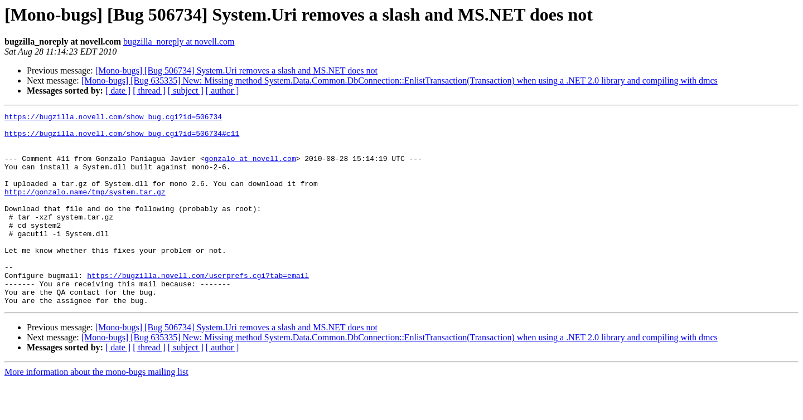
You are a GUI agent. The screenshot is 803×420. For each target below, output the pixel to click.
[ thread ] (149, 90)
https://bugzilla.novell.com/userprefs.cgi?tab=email (198, 309)
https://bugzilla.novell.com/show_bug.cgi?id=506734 (113, 118)
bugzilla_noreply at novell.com (179, 41)
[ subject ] (186, 90)
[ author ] (222, 90)
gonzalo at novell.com (250, 168)
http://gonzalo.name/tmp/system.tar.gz (85, 208)
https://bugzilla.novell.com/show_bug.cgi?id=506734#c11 (121, 138)
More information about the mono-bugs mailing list (96, 410)
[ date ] (117, 90)
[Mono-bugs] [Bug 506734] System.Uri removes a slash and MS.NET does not (236, 70)
